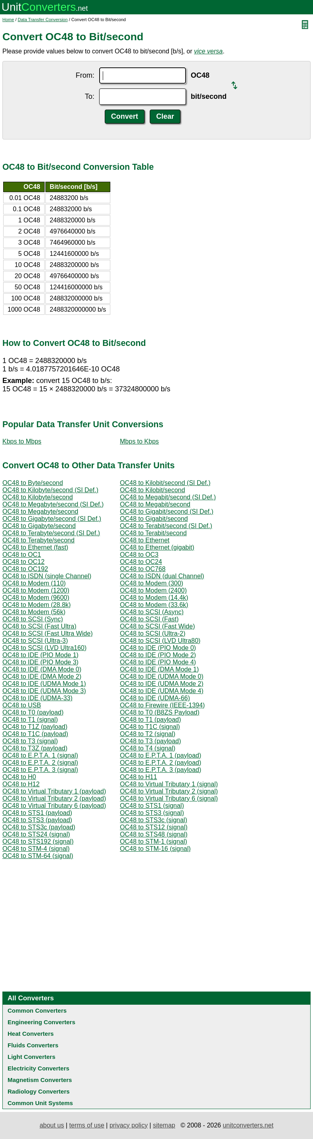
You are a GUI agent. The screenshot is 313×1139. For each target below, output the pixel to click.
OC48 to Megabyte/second (40, 511)
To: (89, 96)
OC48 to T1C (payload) (35, 734)
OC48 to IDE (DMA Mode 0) (41, 669)
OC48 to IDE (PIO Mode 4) (158, 662)
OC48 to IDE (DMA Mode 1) (159, 669)
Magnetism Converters (40, 1079)
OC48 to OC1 (21, 554)
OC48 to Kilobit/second (152, 490)
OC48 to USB (21, 705)
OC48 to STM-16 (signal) (155, 848)
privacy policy (129, 1125)
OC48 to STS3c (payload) (38, 827)
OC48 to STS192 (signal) (38, 841)
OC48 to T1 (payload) (150, 719)
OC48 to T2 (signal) (147, 734)
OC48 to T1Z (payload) (34, 726)
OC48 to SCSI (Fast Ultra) (39, 626)
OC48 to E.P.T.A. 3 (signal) (40, 769)
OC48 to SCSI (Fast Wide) (157, 626)
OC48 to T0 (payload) (33, 712)
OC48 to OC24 (141, 561)
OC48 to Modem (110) (34, 583)
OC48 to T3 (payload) (150, 741)
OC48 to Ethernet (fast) (35, 547)
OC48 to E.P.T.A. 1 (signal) (40, 755)
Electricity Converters (38, 1068)
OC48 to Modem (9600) (35, 597)
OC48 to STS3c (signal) (153, 820)
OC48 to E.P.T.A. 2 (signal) (40, 762)
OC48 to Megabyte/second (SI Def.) (53, 504)
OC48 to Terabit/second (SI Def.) (166, 525)
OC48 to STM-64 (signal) (37, 855)
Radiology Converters (39, 1091)
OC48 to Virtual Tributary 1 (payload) (54, 791)
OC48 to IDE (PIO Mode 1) (40, 655)
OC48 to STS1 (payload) (37, 812)
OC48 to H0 (19, 777)
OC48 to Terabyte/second (38, 540)
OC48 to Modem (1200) (35, 590)
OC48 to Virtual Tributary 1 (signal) (169, 784)
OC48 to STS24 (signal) (36, 834)
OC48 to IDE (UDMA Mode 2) (161, 683)
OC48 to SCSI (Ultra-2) (152, 633)
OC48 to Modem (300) (151, 583)
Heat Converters (31, 1033)
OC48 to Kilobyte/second (37, 497)
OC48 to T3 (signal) (30, 741)
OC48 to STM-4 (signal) (36, 848)
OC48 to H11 (138, 777)
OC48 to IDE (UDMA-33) (37, 698)
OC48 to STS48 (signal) (154, 834)
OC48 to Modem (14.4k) (154, 597)
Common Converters (37, 1010)
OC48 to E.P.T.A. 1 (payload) (160, 755)
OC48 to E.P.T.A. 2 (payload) (160, 762)
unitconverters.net (248, 1125)
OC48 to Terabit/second (153, 533)
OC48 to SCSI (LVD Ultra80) (160, 640)
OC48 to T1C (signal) (150, 726)
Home (8, 19)
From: (85, 75)
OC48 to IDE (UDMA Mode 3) (44, 690)
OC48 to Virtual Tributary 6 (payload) (54, 805)
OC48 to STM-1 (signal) (153, 841)
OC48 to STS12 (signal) (154, 827)
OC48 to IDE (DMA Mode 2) (41, 676)
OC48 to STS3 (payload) (37, 820)
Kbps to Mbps (21, 441)
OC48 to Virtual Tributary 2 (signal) (169, 791)
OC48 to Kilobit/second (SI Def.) (165, 482)
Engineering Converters (41, 1022)
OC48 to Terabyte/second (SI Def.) (51, 533)
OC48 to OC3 (139, 554)
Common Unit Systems (40, 1103)
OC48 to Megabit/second (155, 504)
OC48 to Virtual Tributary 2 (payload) (54, 798)
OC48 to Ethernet (145, 540)
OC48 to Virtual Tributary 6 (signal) (169, 798)
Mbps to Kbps (139, 441)
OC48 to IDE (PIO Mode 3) (40, 662)
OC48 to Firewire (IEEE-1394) (162, 705)
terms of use (86, 1125)
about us (51, 1125)
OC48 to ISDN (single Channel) (46, 576)
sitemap (164, 1125)
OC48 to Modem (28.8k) (36, 604)
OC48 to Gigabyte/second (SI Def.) (51, 518)
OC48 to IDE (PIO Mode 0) (158, 647)
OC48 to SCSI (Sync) (32, 619)
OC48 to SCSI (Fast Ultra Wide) (47, 633)
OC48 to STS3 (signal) (152, 812)
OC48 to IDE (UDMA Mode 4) (161, 690)
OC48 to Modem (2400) (153, 590)
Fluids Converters (33, 1045)
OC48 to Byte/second (32, 482)
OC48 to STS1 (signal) (152, 805)
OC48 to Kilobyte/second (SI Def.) (50, 490)
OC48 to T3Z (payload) (34, 748)
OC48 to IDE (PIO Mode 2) (158, 655)
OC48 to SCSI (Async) (152, 612)
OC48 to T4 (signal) (147, 748)
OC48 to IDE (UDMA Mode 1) (44, 683)
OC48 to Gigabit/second (154, 518)
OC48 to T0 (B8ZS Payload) (160, 712)
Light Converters (31, 1056)
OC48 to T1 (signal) (30, 719)
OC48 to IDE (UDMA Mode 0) (161, 676)
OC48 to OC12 (23, 561)
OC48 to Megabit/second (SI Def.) (168, 497)
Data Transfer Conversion (43, 19)
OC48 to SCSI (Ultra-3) (35, 640)
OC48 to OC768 (143, 569)
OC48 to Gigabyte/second (39, 525)
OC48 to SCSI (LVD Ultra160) (44, 647)
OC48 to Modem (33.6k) (154, 604)
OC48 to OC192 (25, 569)
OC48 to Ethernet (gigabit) (157, 547)
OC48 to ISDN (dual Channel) (162, 576)
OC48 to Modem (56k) (33, 612)
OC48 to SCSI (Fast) (149, 619)
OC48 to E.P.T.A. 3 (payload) (160, 769)
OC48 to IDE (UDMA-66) (155, 698)
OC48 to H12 (20, 784)
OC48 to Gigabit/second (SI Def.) (166, 511)
